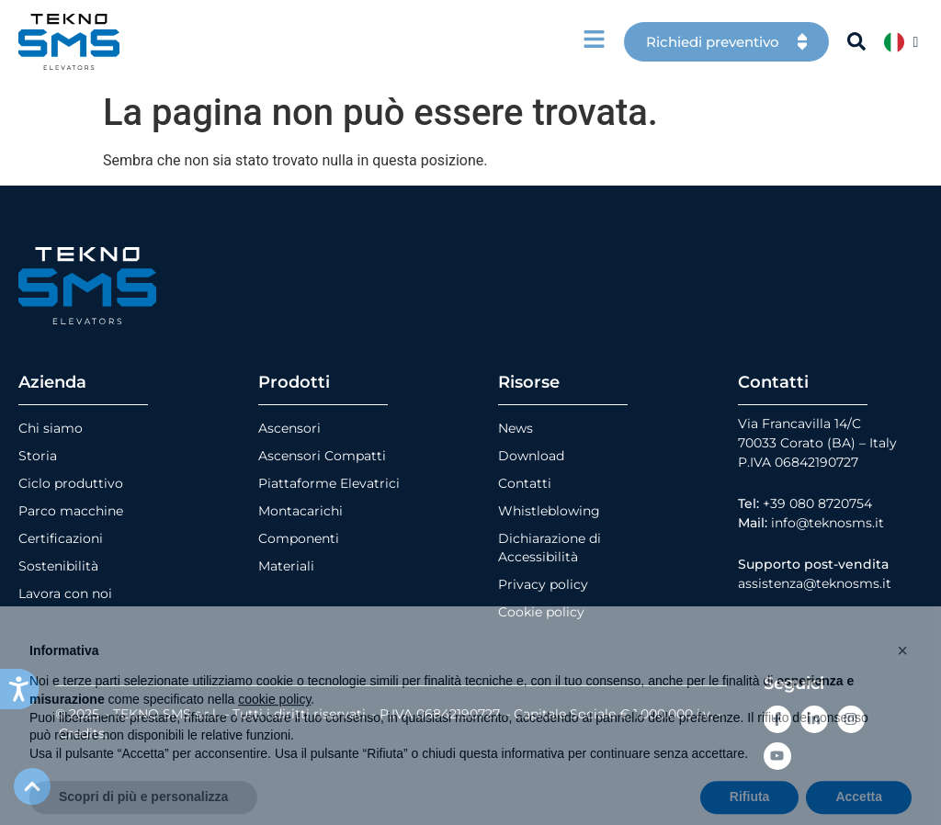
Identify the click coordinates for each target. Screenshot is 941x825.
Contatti (524, 483)
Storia (37, 455)
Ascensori (289, 428)
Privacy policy (543, 584)
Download (531, 455)
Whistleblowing (549, 511)
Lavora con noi (65, 593)
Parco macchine (70, 511)
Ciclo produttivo (70, 483)
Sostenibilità (58, 566)
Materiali (286, 566)
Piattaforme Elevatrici (329, 483)
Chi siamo (50, 428)
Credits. (83, 733)
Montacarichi (300, 511)
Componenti (298, 538)
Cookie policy (541, 612)
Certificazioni (60, 538)
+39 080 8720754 (817, 503)
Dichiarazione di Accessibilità (549, 547)
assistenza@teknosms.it (814, 583)
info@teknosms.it (827, 522)
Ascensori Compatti (322, 455)
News (515, 428)
